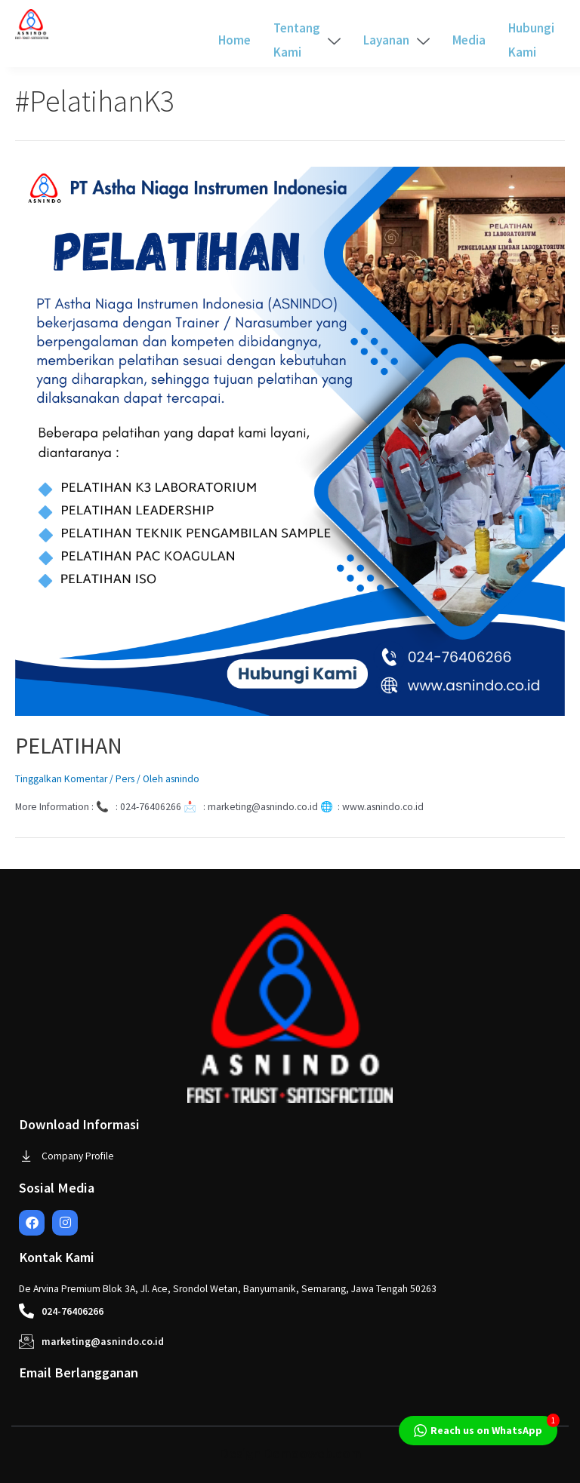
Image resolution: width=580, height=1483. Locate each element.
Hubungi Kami (531, 40)
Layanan (396, 40)
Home (234, 40)
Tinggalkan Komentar (61, 778)
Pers (125, 778)
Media (469, 40)
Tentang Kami (307, 40)
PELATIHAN (68, 745)
